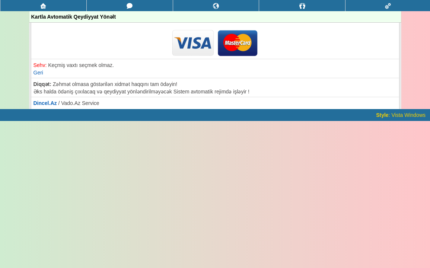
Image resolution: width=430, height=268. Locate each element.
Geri (38, 73)
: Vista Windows (401, 115)
